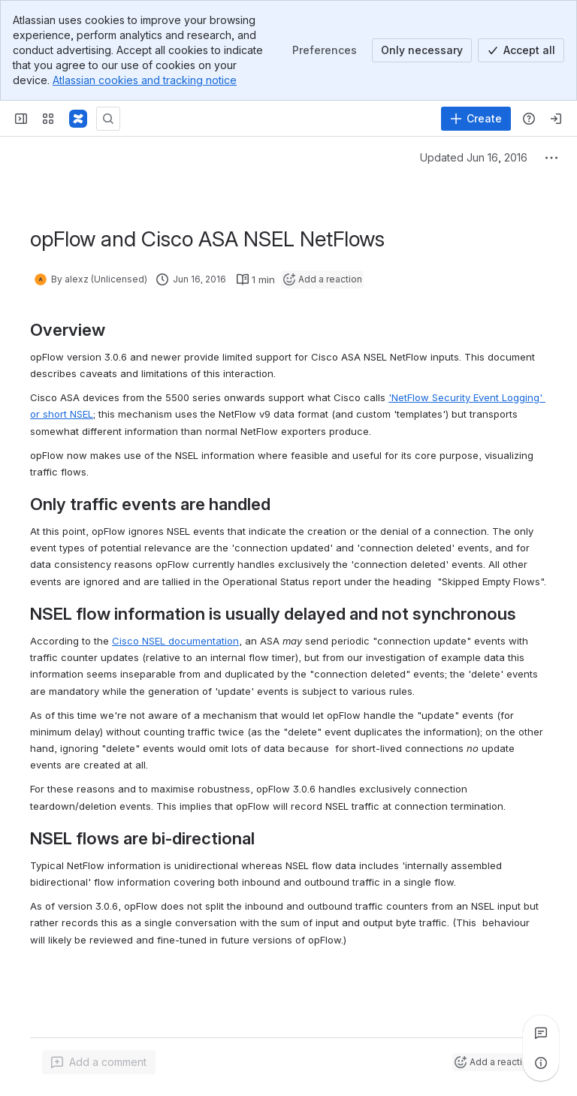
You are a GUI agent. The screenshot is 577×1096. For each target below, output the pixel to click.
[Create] (476, 119)
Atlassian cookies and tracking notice (145, 80)
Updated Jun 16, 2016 (473, 157)
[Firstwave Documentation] (78, 119)
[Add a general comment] (99, 1062)
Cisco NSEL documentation (175, 641)
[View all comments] (541, 1033)
